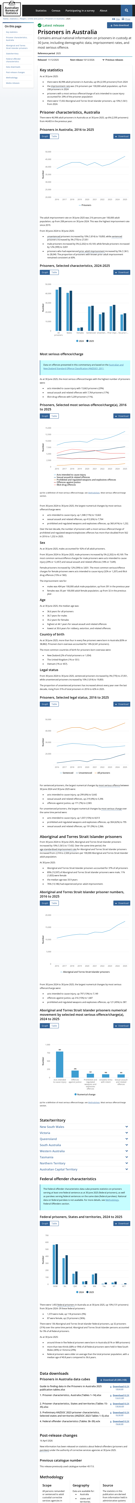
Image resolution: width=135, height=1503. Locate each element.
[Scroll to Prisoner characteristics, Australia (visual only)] (103, 112)
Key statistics (12, 32)
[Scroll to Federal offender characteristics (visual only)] (99, 1179)
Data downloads (13, 67)
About (103, 10)
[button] (126, 10)
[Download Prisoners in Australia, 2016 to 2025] (121, 136)
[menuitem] (41, 10)
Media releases (13, 83)
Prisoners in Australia (54, 18)
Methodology (12, 77)
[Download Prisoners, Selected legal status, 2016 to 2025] (121, 704)
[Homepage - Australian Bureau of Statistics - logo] (11, 8)
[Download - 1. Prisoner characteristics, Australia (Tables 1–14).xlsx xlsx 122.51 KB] (119, 1396)
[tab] (45, 136)
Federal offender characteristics (13, 60)
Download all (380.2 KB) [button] (115, 1379)
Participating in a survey (80, 10)
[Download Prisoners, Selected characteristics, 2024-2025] (121, 272)
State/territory (12, 53)
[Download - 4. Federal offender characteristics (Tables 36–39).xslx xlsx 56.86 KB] (119, 1423)
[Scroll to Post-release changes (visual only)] (80, 1436)
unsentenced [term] (53, 236)
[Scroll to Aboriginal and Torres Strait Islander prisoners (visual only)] (125, 837)
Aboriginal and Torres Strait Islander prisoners (17, 46)
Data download (121, 25)
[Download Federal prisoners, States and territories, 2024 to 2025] (121, 1223)
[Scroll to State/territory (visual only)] (68, 1120)
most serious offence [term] (109, 785)
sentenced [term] (117, 236)
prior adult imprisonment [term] (92, 251)
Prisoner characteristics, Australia (16, 38)
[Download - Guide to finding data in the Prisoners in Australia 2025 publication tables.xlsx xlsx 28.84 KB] (119, 1388)
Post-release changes (15, 72)
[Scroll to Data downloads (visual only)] (71, 1374)
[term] (65, 1304)
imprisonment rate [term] (60, 86)
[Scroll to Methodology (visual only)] (66, 1477)
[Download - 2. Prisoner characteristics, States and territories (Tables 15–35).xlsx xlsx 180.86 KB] (119, 1405)
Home (5, 18)
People (23, 18)
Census (56, 10)
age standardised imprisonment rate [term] (58, 849)
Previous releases (114, 59)
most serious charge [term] (111, 808)
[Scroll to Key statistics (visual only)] (66, 70)
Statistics (41, 10)
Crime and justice (35, 18)
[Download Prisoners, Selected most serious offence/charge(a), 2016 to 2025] (121, 415)
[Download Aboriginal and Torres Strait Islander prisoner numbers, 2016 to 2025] (121, 903)
